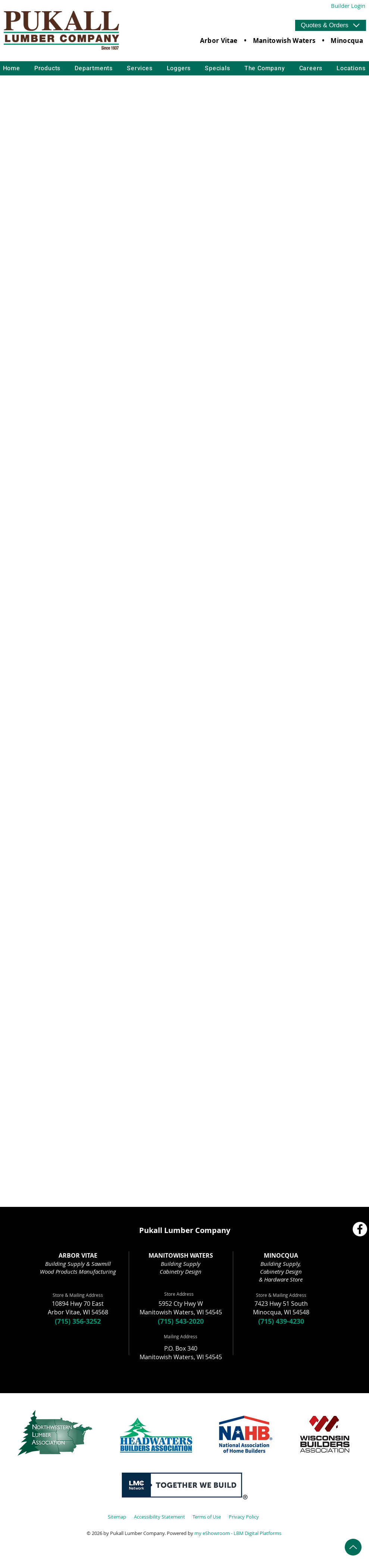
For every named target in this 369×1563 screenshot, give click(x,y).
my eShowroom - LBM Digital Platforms (237, 1533)
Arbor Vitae (219, 40)
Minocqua (347, 40)
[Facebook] (360, 1229)
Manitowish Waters (284, 40)
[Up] (353, 1547)
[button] (330, 25)
